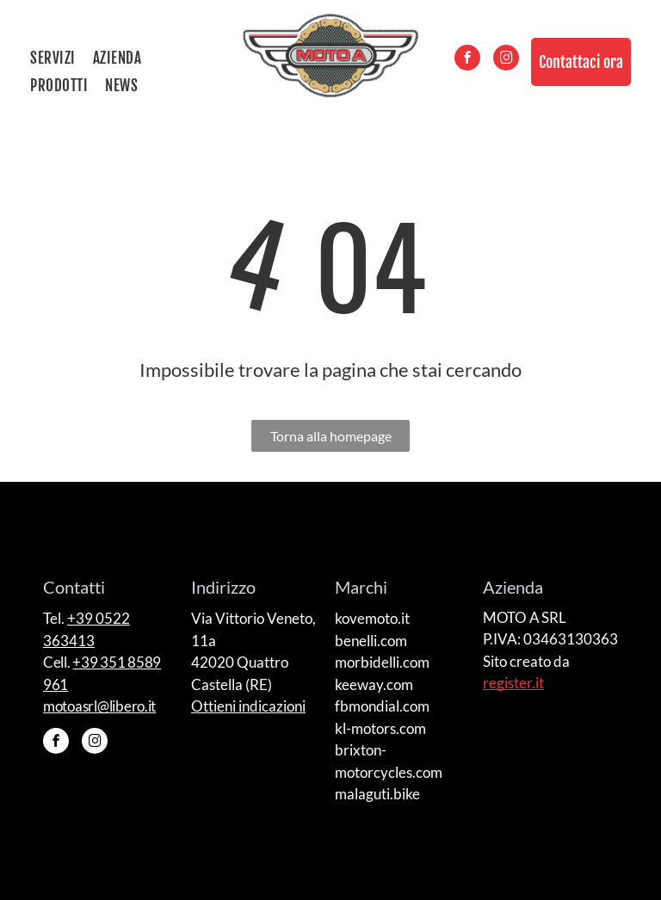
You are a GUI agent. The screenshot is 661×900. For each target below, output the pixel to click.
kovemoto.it (372, 618)
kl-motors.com (380, 728)
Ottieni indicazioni (248, 706)
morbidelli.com (382, 662)
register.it (513, 683)
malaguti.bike (377, 794)
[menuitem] (61, 58)
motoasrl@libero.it (99, 706)
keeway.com (374, 684)
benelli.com (371, 641)
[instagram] (506, 60)
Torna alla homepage (331, 436)
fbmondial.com (382, 706)
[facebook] (467, 60)
